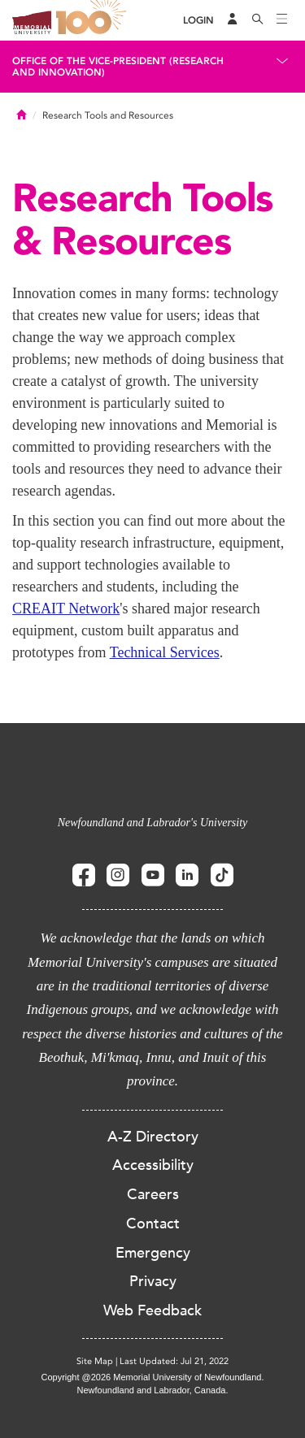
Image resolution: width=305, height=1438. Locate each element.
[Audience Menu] (232, 20)
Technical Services (165, 652)
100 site (93, 20)
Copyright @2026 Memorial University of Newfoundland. (152, 1377)
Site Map (94, 1361)
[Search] (257, 20)
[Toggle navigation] (282, 20)
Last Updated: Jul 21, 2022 (174, 1361)
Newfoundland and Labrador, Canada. (153, 1390)
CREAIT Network (66, 608)
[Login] (198, 20)
